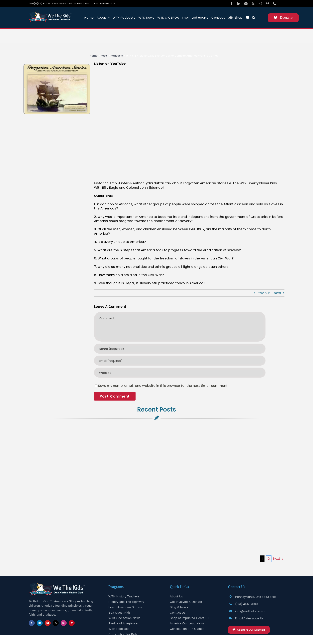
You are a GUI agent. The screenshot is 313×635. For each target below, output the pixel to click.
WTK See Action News (124, 618)
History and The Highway (126, 601)
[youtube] (246, 3)
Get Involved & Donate (186, 601)
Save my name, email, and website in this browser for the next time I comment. (163, 385)
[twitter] (253, 3)
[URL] (179, 373)
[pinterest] (267, 3)
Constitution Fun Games (187, 628)
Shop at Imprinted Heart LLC (190, 618)
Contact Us (178, 612)
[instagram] (260, 3)
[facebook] (231, 3)
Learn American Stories (125, 607)
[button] (253, 17)
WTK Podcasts (118, 628)
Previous (263, 293)
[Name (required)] (179, 349)
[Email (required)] (179, 361)
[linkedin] (238, 3)
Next (277, 293)
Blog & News (179, 607)
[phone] (274, 3)
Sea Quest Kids (119, 612)
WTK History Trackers (124, 596)
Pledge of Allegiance (123, 623)
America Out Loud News (187, 623)
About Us (176, 596)
